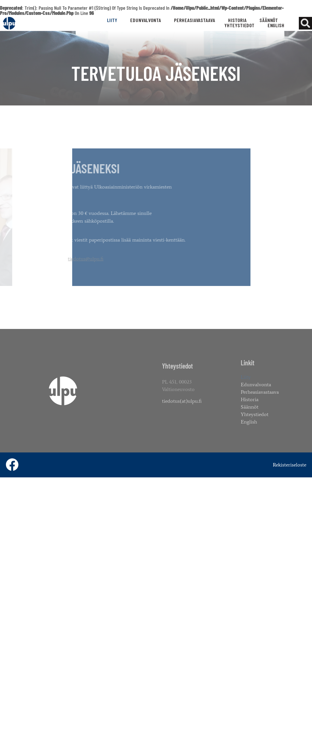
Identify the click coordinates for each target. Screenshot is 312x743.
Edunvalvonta (145, 20)
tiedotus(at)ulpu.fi (182, 405)
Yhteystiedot (239, 25)
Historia (237, 20)
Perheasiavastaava (194, 20)
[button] (305, 23)
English (276, 25)
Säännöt (269, 20)
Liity (112, 20)
